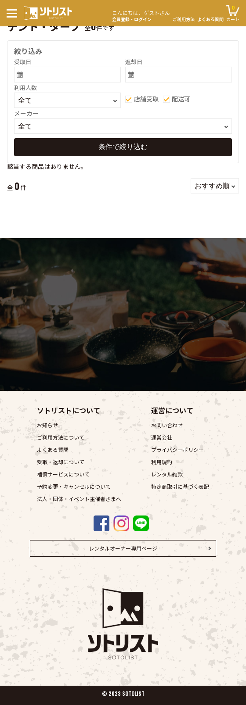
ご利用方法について (60, 437)
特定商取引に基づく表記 (180, 486)
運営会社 (161, 437)
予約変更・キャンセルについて (74, 486)
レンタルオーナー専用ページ (123, 548)
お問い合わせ (167, 425)
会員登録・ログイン (141, 14)
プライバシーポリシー (177, 449)
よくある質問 (210, 19)
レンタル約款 (167, 474)
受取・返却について (60, 461)
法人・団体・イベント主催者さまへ (79, 498)
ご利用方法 (184, 19)
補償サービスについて (63, 474)
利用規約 (161, 461)
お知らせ (47, 425)
